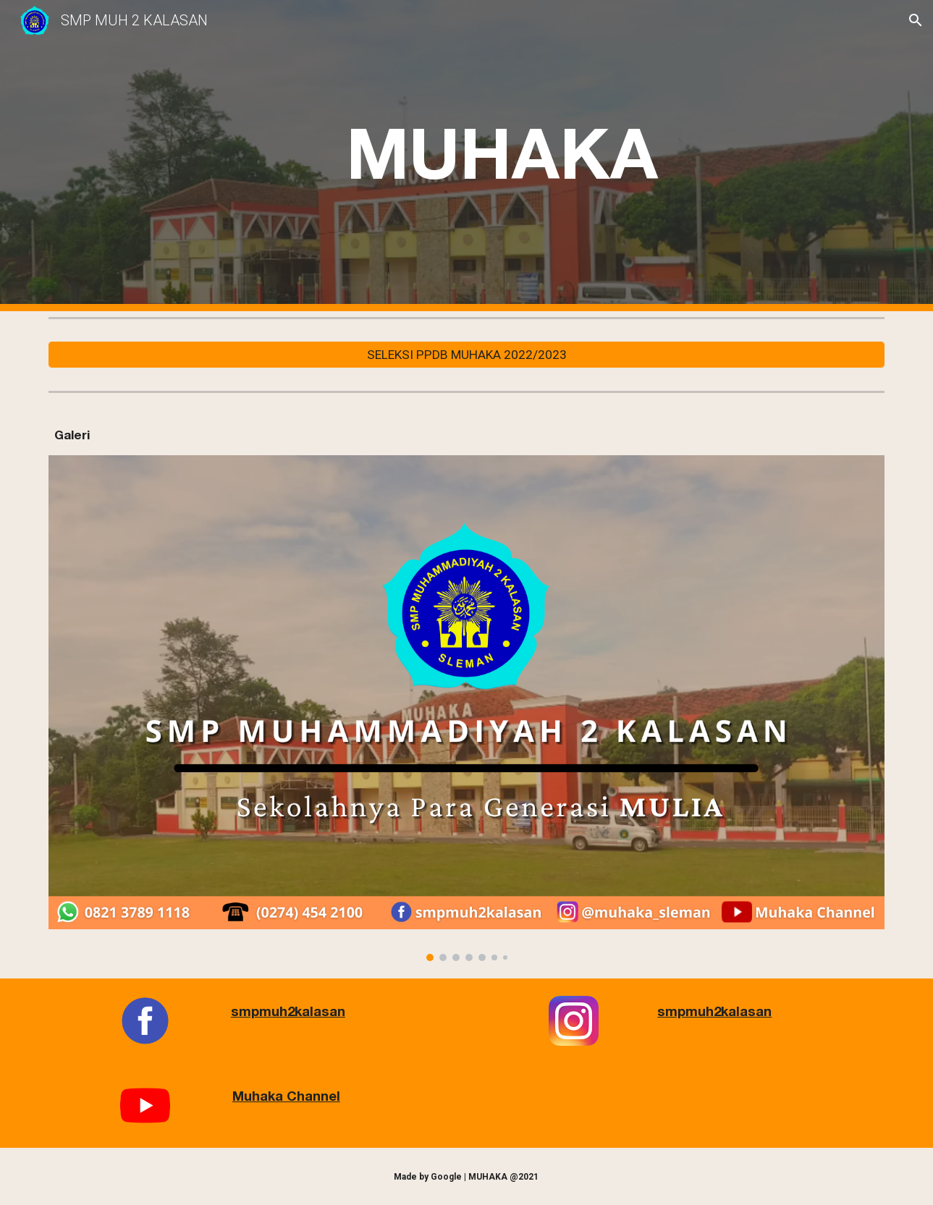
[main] (502, 155)
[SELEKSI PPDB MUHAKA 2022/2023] (466, 355)
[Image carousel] (466, 708)
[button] (915, 20)
